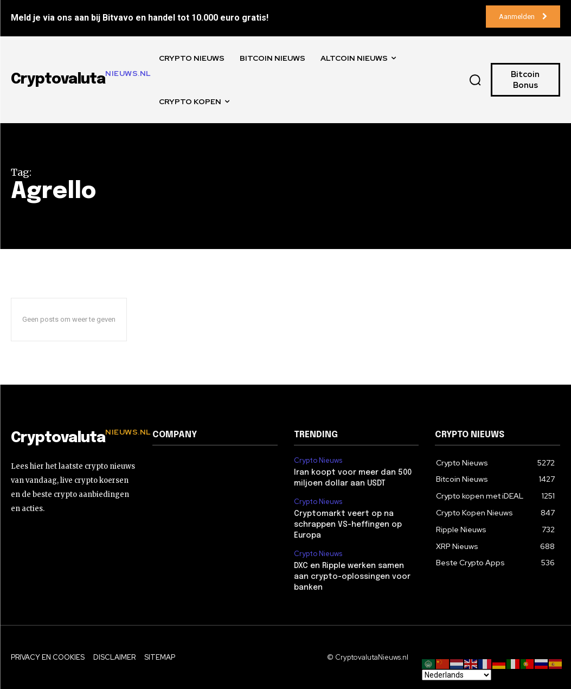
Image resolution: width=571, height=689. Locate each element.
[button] (475, 79)
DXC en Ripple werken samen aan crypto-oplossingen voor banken (352, 576)
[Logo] (73, 438)
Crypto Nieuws (318, 460)
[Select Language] (456, 674)
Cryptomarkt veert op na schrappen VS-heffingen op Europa (348, 524)
